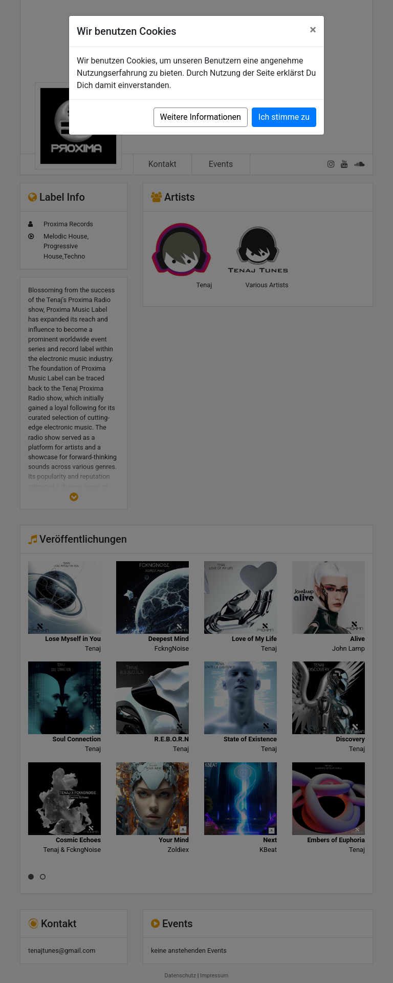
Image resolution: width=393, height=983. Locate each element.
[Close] (313, 30)
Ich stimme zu (284, 117)
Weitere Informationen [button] (200, 117)
